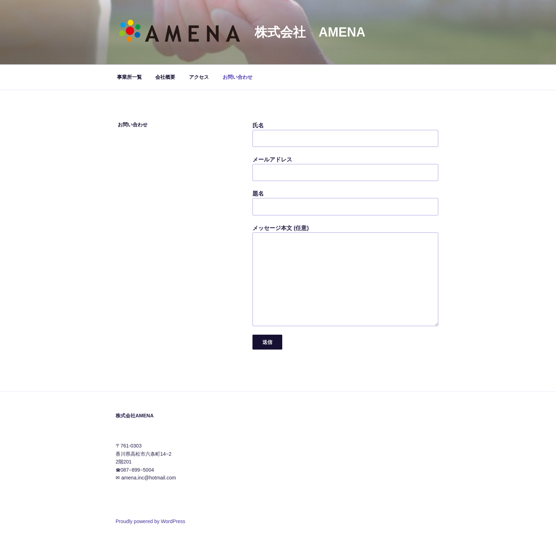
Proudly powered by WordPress (150, 521)
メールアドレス (345, 169)
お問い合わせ (237, 77)
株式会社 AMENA (310, 32)
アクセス (199, 77)
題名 (345, 203)
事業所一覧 (129, 77)
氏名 (345, 134)
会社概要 (165, 77)
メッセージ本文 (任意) (345, 275)
